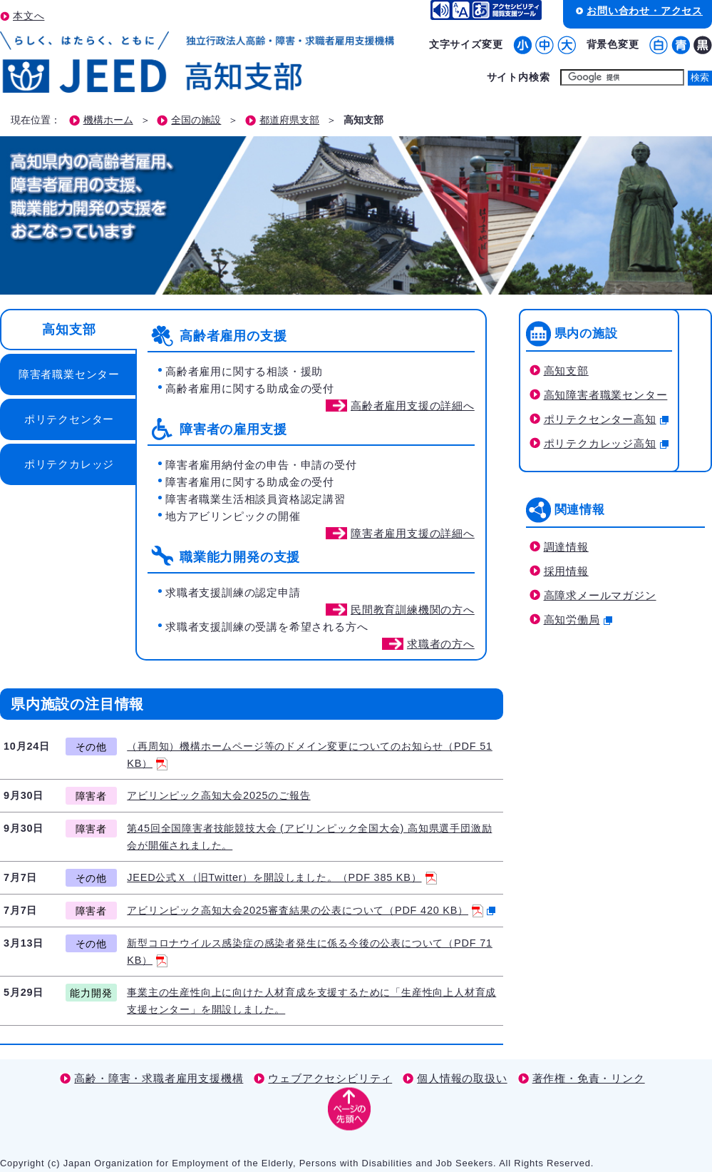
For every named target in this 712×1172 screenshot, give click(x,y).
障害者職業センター (69, 374)
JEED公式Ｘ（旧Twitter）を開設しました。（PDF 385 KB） (281, 877)
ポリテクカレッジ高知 (606, 443)
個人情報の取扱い (462, 1078)
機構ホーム (108, 120)
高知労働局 (578, 619)
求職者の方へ (441, 644)
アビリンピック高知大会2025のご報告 (218, 795)
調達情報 (566, 547)
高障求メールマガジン (600, 595)
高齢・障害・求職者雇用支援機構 (158, 1078)
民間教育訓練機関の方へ (413, 609)
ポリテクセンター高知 (606, 419)
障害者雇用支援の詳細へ (413, 533)
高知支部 (69, 329)
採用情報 (566, 571)
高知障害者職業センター (606, 395)
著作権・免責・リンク (588, 1078)
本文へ (28, 15)
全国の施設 (196, 120)
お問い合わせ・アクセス (645, 10)
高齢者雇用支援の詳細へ (413, 405)
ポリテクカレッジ (69, 464)
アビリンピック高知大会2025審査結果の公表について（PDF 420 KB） (311, 910)
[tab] (67, 329)
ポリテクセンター (69, 419)
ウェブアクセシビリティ (330, 1078)
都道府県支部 (289, 120)
